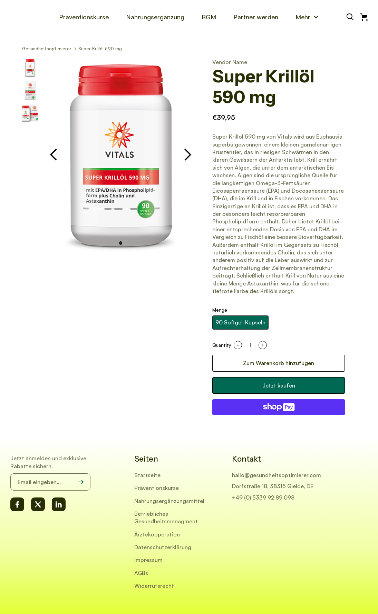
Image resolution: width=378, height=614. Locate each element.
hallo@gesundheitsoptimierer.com (276, 475)
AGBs (141, 573)
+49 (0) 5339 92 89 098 (263, 497)
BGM (209, 17)
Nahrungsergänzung (155, 17)
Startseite (147, 475)
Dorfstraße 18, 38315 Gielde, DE (272, 486)
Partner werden (255, 17)
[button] (307, 16)
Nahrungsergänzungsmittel (169, 500)
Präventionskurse (84, 17)
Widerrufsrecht (154, 585)
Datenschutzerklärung (162, 547)
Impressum (148, 559)
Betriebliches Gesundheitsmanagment (166, 517)
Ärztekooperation (157, 534)
